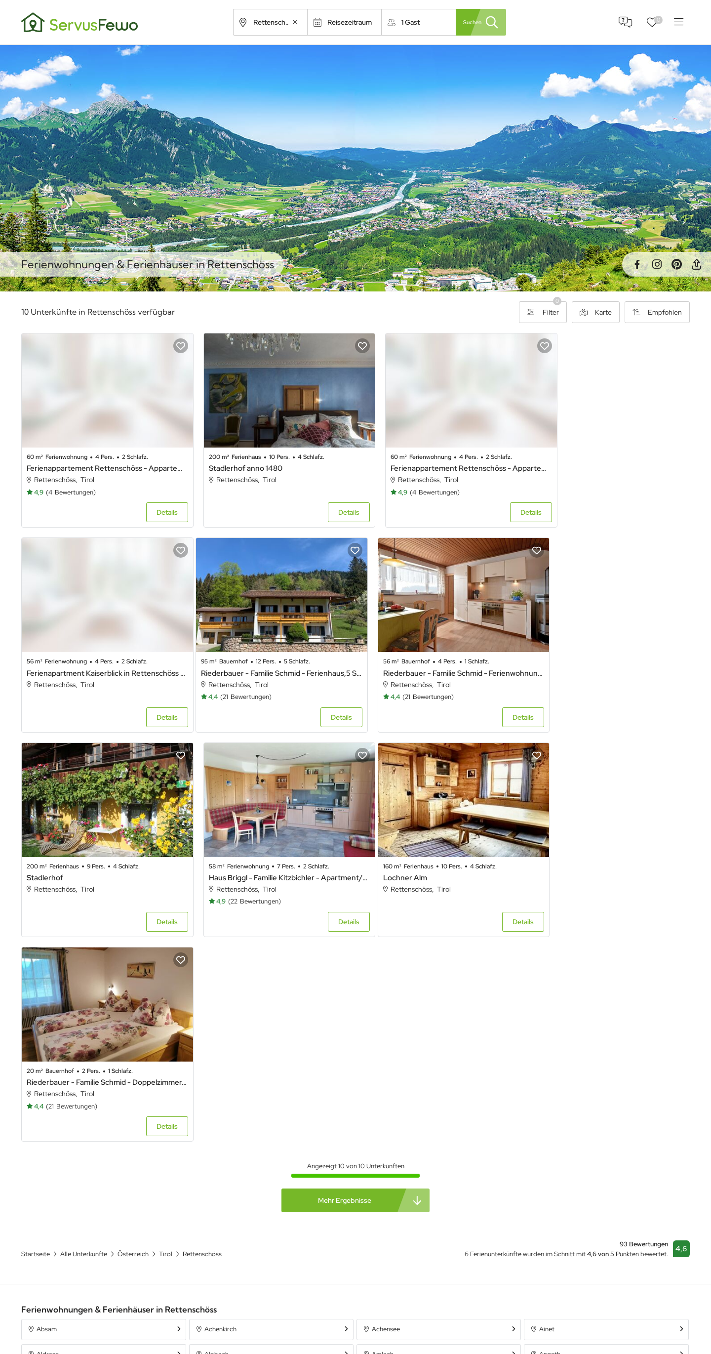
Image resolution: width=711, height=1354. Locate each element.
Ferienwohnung (478, 1317)
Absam (47, 1099)
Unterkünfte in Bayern (308, 1317)
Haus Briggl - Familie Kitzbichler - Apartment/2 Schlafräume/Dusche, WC (609, 656)
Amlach (383, 1124)
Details (154, 504)
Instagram (657, 264)
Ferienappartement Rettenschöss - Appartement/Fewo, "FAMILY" (440, 459)
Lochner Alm (49, 853)
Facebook (637, 264)
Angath (549, 1124)
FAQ (625, 22)
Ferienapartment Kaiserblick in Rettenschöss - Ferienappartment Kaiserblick (609, 459)
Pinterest (676, 264)
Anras (212, 1150)
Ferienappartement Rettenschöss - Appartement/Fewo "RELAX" (101, 459)
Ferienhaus (471, 1299)
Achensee (386, 1099)
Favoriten (658, 20)
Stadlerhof (384, 656)
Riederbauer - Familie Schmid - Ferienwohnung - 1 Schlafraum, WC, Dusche (271, 656)
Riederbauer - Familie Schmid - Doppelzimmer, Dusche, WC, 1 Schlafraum (271, 853)
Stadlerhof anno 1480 (233, 459)
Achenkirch (220, 1099)
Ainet (546, 1099)
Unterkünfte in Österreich (313, 1335)
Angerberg (52, 1150)
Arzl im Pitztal (391, 1150)
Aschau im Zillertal (565, 1150)
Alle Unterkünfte (299, 1299)
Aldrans (48, 1124)
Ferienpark (470, 1335)
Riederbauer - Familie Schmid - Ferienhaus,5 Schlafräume (101, 656)
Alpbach (216, 1124)
